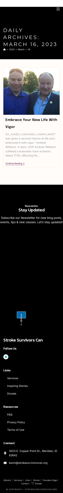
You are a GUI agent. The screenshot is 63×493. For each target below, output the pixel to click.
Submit (21, 316)
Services (18, 480)
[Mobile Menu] (58, 9)
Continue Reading (15, 163)
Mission (7, 480)
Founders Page (50, 480)
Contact (25, 483)
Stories (36, 480)
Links (27, 480)
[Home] (4, 49)
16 (29, 49)
